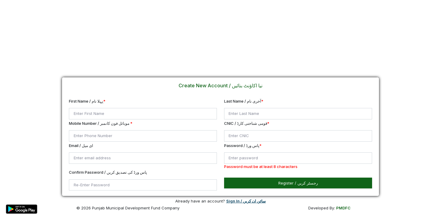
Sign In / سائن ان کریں (246, 201)
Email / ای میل (81, 145)
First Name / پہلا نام (87, 101)
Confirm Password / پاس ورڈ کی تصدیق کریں (108, 172)
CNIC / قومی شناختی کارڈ (246, 123)
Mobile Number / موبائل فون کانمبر (100, 123)
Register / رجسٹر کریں (298, 183)
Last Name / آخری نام (243, 101)
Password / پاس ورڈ (243, 145)
